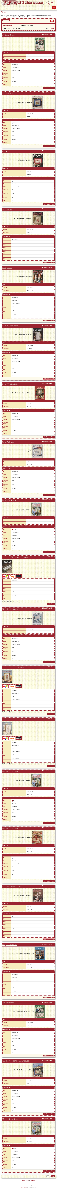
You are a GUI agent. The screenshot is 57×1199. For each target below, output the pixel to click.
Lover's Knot (7, 442)
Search (27, 1180)
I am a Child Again (10, 326)
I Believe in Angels (10, 384)
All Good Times (8, 35)
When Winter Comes (11, 1119)
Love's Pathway (9, 500)
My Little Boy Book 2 (21, 667)
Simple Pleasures (9, 945)
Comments (32, 1180)
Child (4, 151)
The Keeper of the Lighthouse (15, 1061)
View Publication (50, 603)
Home (23, 1180)
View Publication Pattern (49, 88)
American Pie (8, 93)
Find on (5, 576)
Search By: (6, 20)
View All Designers (7, 25)
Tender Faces (8, 1003)
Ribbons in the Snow (11, 886)
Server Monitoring (24, 1187)
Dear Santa (7, 210)
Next (52, 28)
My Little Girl (21, 719)
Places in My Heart (10, 771)
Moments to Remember (21, 557)
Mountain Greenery (10, 609)
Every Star (7, 268)
